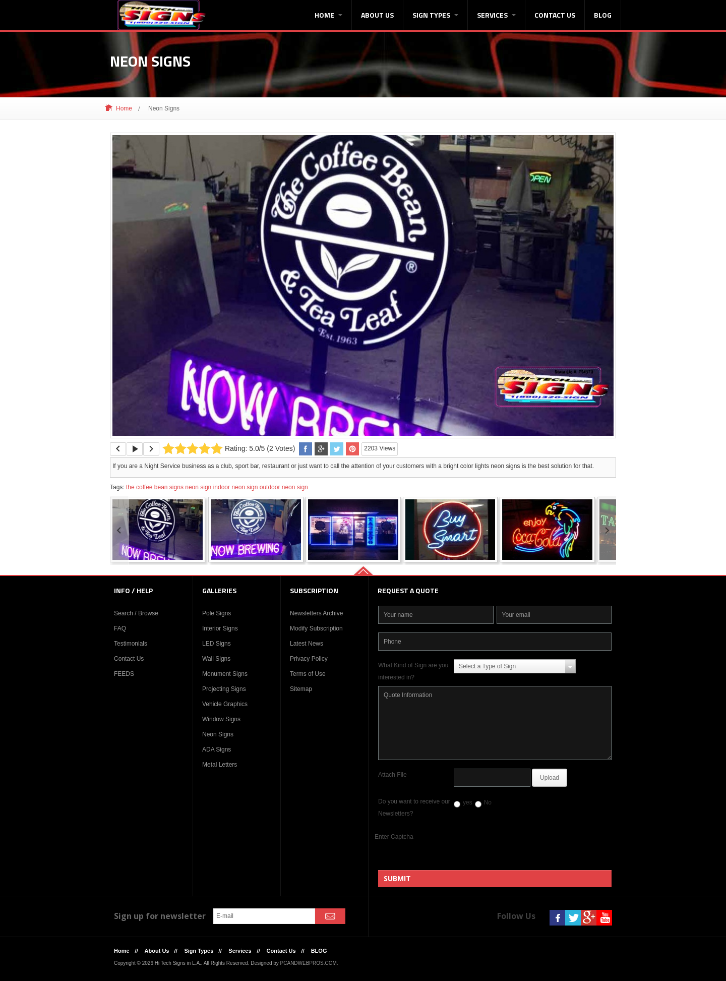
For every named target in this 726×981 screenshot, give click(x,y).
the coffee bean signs (155, 487)
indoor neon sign (235, 487)
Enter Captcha (394, 836)
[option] (363, 285)
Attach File (392, 774)
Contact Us (554, 15)
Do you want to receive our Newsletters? (414, 807)
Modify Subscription (316, 628)
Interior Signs (220, 628)
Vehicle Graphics (225, 704)
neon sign (198, 487)
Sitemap (301, 689)
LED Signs (216, 643)
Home (328, 15)
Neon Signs (217, 734)
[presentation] (526, 850)
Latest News (306, 643)
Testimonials (130, 643)
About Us (377, 15)
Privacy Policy (309, 658)
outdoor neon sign (284, 487)
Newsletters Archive (316, 613)
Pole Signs (216, 613)
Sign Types (435, 15)
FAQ (120, 628)
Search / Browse (136, 613)
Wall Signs (216, 658)
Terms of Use (308, 673)
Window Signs (221, 719)
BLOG (603, 15)
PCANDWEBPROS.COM (308, 963)
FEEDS (124, 673)
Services (496, 15)
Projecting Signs (224, 689)
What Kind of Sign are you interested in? (413, 671)
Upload (549, 777)
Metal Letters (219, 764)
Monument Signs (225, 673)
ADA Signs (216, 749)
